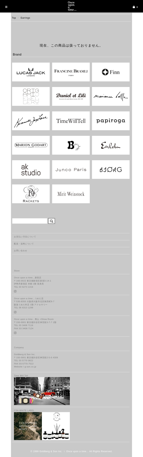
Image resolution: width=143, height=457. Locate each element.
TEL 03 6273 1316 (23, 287)
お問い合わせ (20, 250)
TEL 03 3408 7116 (23, 325)
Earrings (25, 18)
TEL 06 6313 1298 (23, 307)
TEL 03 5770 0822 (23, 360)
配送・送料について (24, 244)
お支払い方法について (25, 236)
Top (14, 18)
